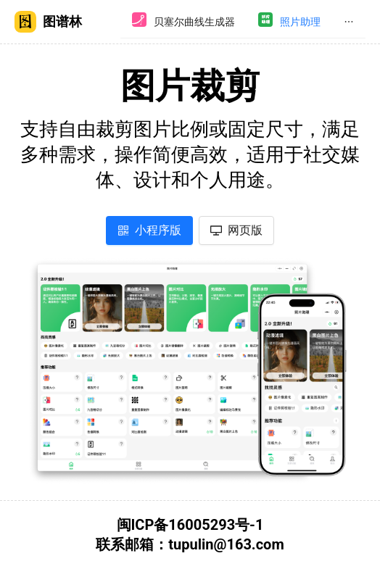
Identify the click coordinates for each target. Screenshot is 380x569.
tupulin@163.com (226, 544)
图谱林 (48, 22)
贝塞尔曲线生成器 (194, 22)
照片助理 (300, 22)
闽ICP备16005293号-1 (190, 524)
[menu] (242, 21)
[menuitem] (183, 21)
